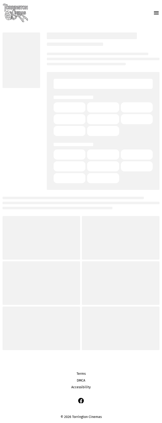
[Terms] (81, 373)
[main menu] (156, 13)
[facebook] (81, 400)
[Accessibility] (81, 387)
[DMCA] (81, 380)
